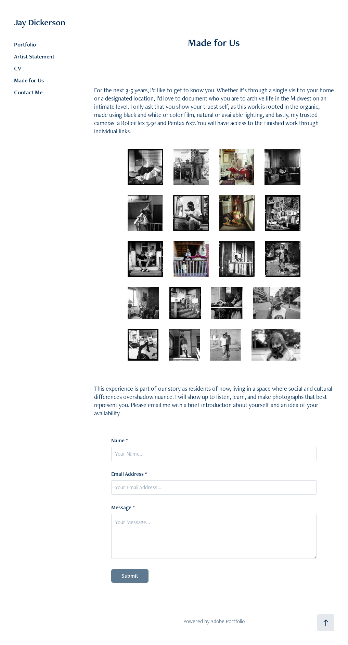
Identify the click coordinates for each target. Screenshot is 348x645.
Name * (119, 440)
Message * (123, 507)
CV (17, 68)
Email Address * (129, 474)
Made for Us (29, 80)
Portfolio (25, 44)
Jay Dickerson (39, 22)
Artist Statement (34, 56)
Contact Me (28, 92)
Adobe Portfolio (227, 621)
